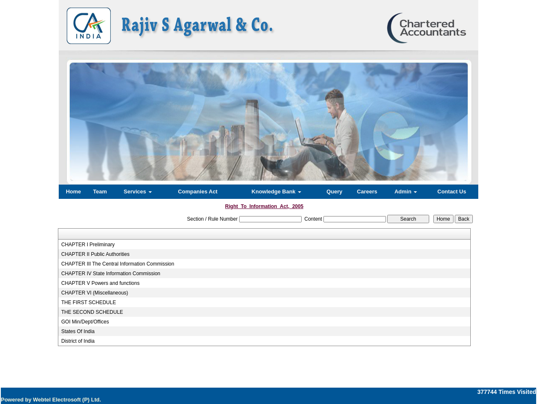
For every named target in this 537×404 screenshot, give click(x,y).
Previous (93, 113)
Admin (405, 191)
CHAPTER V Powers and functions (100, 283)
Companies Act (197, 191)
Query (334, 191)
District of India (77, 341)
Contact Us (452, 191)
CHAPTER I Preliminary (88, 245)
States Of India (77, 331)
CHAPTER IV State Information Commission (110, 273)
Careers (367, 191)
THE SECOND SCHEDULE (92, 312)
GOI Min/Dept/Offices (85, 322)
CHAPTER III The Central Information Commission (117, 264)
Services (138, 191)
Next (440, 113)
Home (73, 191)
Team (100, 191)
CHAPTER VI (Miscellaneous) (94, 293)
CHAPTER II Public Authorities (95, 254)
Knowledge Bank (276, 191)
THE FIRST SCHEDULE (88, 302)
